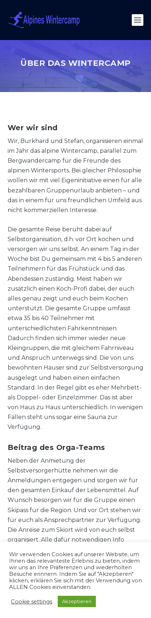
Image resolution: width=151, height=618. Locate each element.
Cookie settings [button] (31, 601)
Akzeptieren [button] (76, 601)
